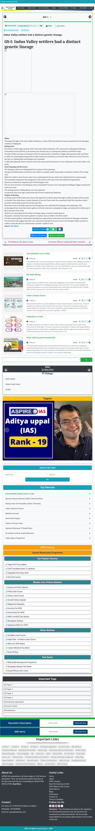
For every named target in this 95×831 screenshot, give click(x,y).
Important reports (32, 760)
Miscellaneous (9, 710)
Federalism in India (35, 316)
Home (51, 776)
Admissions (53, 794)
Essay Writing (11, 652)
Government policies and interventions (61, 750)
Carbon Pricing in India (14, 523)
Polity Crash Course (14, 592)
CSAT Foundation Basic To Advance (20, 569)
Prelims (54, 8)
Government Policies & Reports (25, 764)
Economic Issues (10, 706)
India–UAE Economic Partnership (41, 337)
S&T (32, 753)
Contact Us (53, 797)
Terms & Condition (56, 799)
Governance (40, 753)
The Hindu (15, 226)
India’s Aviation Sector (36, 295)
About (51, 779)
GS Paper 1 (8, 685)
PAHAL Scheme (62, 764)
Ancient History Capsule (15, 600)
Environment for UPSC (15, 612)
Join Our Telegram (41, 229)
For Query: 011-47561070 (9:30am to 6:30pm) (19, 806)
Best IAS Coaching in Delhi (59, 784)
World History (20, 760)
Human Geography (23, 753)
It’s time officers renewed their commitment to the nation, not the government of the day (67, 242)
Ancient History (50, 764)
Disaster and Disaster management (62, 757)
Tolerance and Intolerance (49, 760)
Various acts (6, 757)
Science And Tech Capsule (16, 587)
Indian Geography (7, 764)
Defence (40, 764)
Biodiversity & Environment (27, 750)
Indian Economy (64, 760)
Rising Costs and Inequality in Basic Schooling (23, 504)
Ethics (48, 753)
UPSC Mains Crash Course (59, 787)
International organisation (14, 702)
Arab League (10, 379)
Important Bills (57, 753)
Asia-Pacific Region (12, 518)
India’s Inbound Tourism (14, 509)
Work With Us (54, 789)
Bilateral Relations (8, 760)
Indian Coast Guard (12, 384)
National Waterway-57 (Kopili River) (18, 528)
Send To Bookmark (38, 235)
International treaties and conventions (37, 757)
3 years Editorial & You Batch (17, 648)
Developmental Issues (78, 760)
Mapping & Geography (15, 604)
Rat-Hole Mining (34, 274)
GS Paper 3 (8, 693)
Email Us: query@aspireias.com (14, 812)
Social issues (80, 753)
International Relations (9, 750)
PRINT (49, 26)
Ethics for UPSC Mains (15, 644)
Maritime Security (12, 513)
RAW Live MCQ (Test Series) (17, 617)
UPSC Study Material (43, 8)
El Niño (8, 390)
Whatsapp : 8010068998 (11, 809)
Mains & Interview (63, 8)
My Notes (60, 26)
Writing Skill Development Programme (21, 662)
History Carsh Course (14, 596)
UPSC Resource (83, 8)
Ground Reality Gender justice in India (19, 494)
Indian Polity (79, 757)
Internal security (18, 757)
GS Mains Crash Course (15, 635)
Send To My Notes (56, 235)
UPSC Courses (20, 8)
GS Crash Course (13, 577)
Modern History (80, 750)
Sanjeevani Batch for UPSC (16, 625)
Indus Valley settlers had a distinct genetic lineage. (33, 34)
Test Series (74, 8)
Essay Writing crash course (16, 671)
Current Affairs (31, 8)
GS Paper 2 (8, 689)
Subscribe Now (80, 723)
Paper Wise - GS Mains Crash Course (20, 639)
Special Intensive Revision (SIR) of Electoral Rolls (24, 499)
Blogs (51, 792)
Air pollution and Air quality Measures (19, 533)
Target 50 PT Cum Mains (15, 565)
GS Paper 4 (8, 698)
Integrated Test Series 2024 (17, 573)
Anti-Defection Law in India (38, 253)
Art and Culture (69, 753)
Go (47, 479)
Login (91, 8)
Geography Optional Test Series (18, 667)
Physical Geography (8, 753)
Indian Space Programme (15, 538)
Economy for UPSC (13, 608)
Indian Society (42, 750)
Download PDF (10, 26)
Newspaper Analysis (14, 621)
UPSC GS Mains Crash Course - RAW (56, 829)
